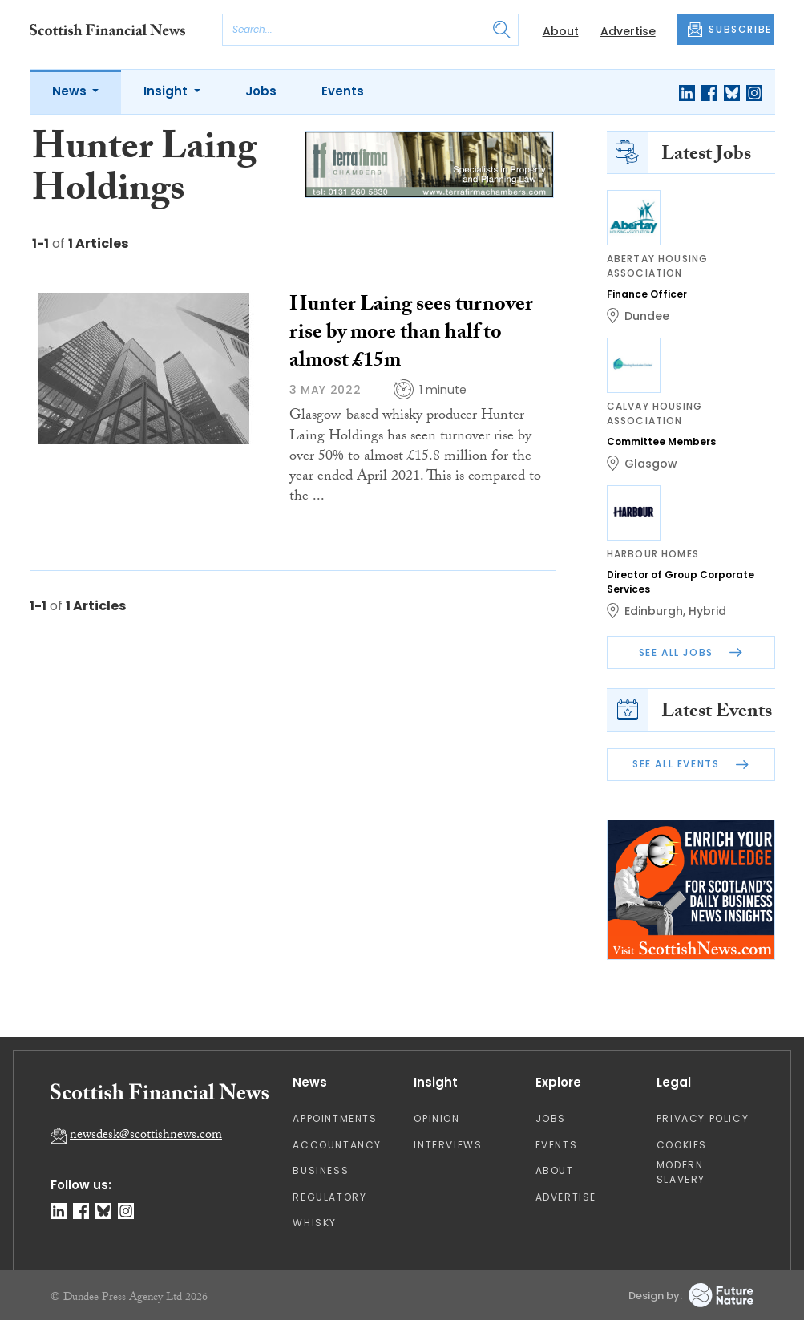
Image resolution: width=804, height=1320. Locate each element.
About (561, 31)
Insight (167, 91)
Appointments (335, 1118)
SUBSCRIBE (729, 29)
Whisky (315, 1222)
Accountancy (337, 1145)
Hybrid (707, 611)
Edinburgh (653, 611)
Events (342, 91)
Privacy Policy (703, 1118)
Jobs (261, 91)
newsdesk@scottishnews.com (146, 1136)
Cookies (682, 1145)
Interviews (448, 1145)
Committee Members (661, 441)
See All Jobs (691, 652)
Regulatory (329, 1197)
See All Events (690, 764)
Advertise (628, 31)
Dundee (646, 316)
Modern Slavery (681, 1172)
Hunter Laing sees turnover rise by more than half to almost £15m (411, 334)
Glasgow (650, 464)
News (71, 91)
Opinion (436, 1118)
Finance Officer (647, 294)
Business (321, 1170)
